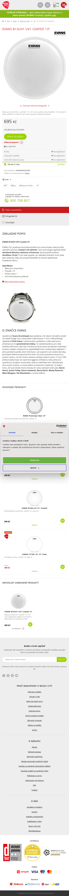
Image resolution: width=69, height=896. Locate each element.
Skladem (34, 479)
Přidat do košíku (15, 136)
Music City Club (35, 826)
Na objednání (16, 629)
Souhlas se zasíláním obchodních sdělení (35, 766)
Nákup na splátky (34, 725)
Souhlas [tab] (12, 433)
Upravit (34, 468)
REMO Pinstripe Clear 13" (34, 416)
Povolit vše (34, 460)
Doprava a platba (34, 692)
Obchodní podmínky (34, 757)
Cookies (34, 790)
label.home (3, 21)
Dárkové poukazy (34, 752)
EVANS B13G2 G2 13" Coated (34, 508)
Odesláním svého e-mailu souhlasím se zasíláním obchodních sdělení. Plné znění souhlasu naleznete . (34, 668)
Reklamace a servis (34, 776)
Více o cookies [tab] (57, 433)
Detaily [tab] (34, 433)
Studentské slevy (34, 706)
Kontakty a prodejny (34, 807)
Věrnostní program (34, 720)
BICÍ (8, 21)
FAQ (34, 785)
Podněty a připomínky (34, 817)
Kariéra (34, 812)
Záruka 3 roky (13, 164)
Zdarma (61, 164)
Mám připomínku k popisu (14, 281)
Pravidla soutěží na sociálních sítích (34, 771)
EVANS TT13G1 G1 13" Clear (34, 554)
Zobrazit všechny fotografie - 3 (36, 106)
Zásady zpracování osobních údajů (34, 761)
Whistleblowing (34, 831)
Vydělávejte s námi (34, 821)
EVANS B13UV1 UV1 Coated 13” (18, 612)
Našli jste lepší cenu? (34, 701)
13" (34, 21)
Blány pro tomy (25, 21)
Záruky (34, 747)
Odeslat (61, 659)
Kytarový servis (34, 711)
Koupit (62, 474)
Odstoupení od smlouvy (34, 780)
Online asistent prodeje (34, 716)
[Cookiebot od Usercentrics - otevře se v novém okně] (56, 426)
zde (34, 669)
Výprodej (8, 532)
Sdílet (7, 179)
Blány (15, 21)
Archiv (34, 730)
